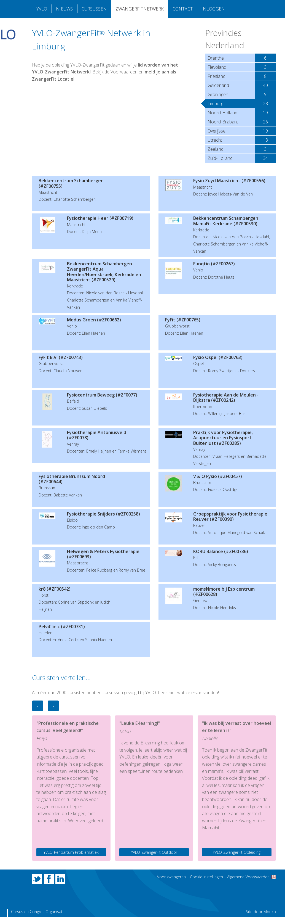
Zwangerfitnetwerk (139, 9)
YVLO (41, 9)
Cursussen (94, 9)
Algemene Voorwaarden (248, 876)
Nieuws (64, 9)
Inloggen (213, 9)
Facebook (49, 879)
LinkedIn (60, 879)
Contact (183, 9)
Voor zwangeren (171, 876)
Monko (270, 911)
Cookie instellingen (206, 876)
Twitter (37, 879)
